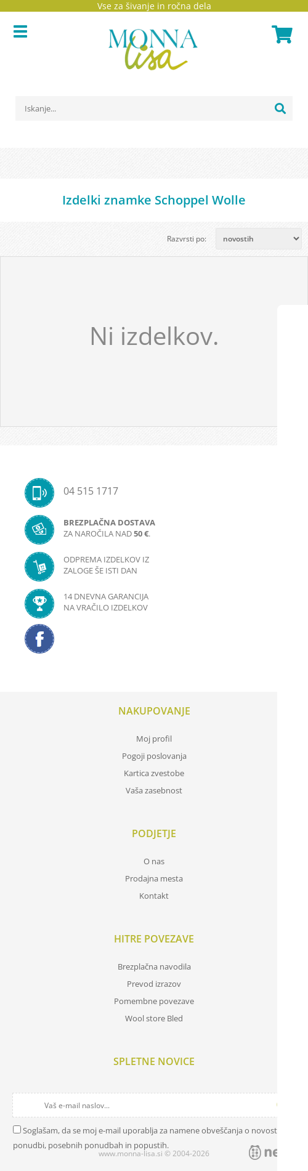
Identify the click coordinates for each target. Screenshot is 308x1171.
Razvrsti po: (186, 238)
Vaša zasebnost (154, 790)
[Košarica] (280, 34)
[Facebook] (154, 642)
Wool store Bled (154, 1018)
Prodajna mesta (154, 878)
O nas (154, 861)
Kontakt (154, 895)
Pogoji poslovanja (154, 755)
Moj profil (154, 738)
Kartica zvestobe (154, 773)
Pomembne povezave (154, 1001)
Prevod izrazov (154, 983)
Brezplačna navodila (154, 966)
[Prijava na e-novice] (284, 1105)
